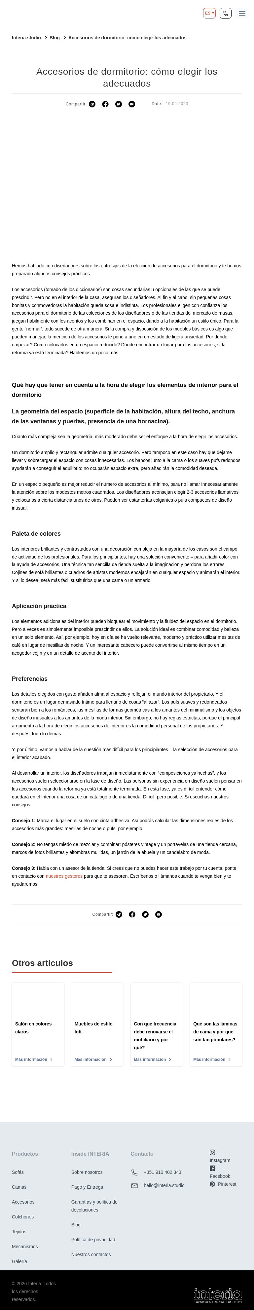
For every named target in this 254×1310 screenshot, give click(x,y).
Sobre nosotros (87, 1172)
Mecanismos (25, 1246)
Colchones (23, 1216)
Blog (76, 1224)
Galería (19, 1261)
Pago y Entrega (87, 1187)
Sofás (18, 1172)
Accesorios (23, 1202)
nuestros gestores (64, 876)
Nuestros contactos (91, 1254)
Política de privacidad (93, 1239)
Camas (19, 1187)
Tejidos (19, 1231)
